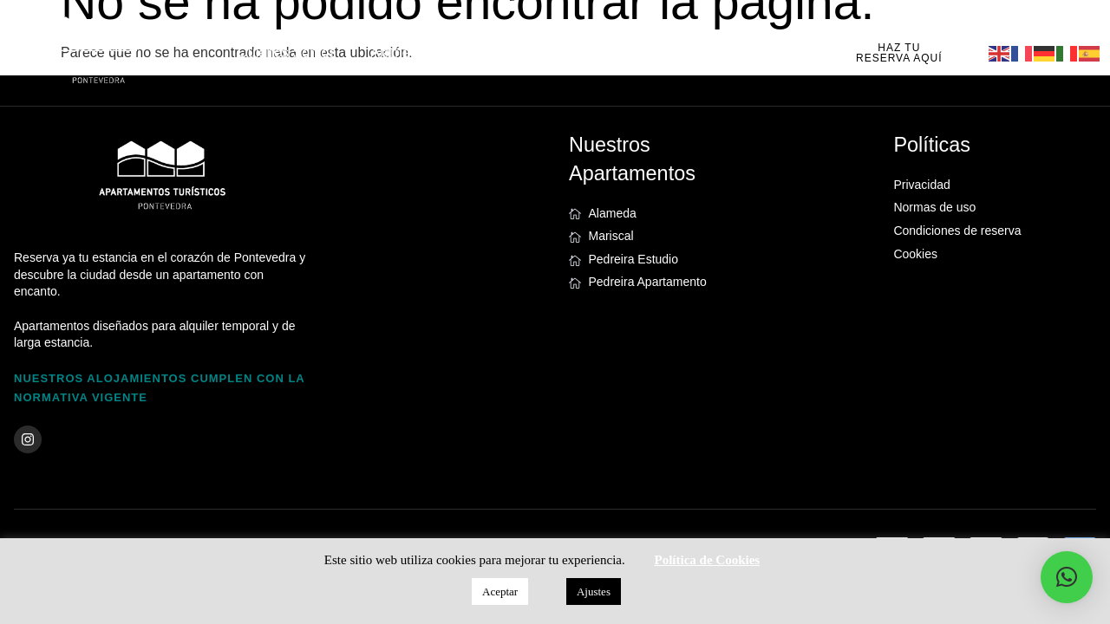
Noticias (657, 52)
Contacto (745, 52)
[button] (1067, 577)
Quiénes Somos (286, 52)
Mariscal (486, 52)
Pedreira (572, 52)
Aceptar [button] (500, 591)
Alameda (397, 52)
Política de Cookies (708, 560)
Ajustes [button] (593, 591)
